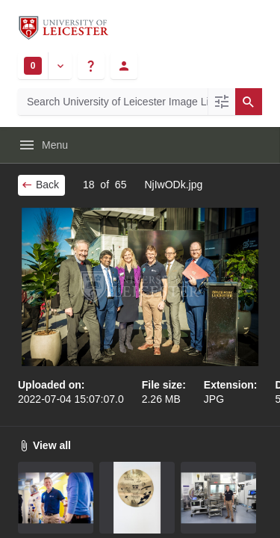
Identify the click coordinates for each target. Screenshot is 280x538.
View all (44, 445)
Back (40, 185)
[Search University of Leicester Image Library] (113, 101)
